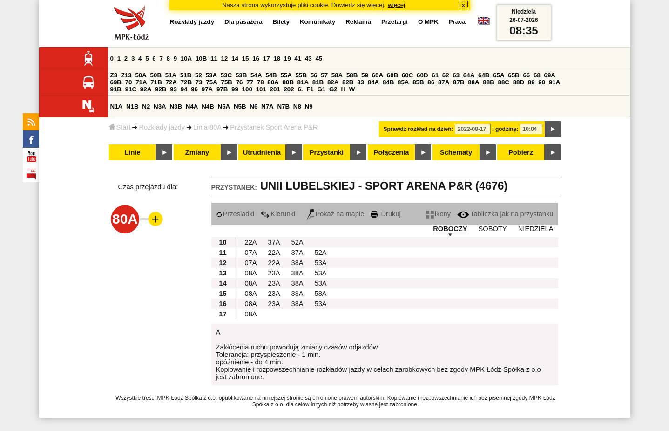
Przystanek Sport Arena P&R (274, 127)
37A (274, 242)
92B (160, 89)
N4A (192, 106)
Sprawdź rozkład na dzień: (418, 129)
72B (186, 82)
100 (247, 89)
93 (173, 89)
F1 (310, 89)
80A (272, 82)
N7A (267, 106)
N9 (309, 106)
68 (537, 75)
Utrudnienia (262, 152)
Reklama (358, 21)
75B (226, 82)
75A (211, 82)
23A (274, 273)
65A (498, 75)
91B (116, 89)
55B (301, 75)
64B (483, 75)
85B (418, 82)
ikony (438, 214)
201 (275, 89)
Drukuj (385, 214)
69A (549, 75)
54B (271, 75)
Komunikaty (317, 21)
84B (388, 82)
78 (260, 82)
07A (251, 252)
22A (251, 242)
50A (140, 75)
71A (141, 82)
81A (303, 82)
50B (156, 75)
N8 (297, 106)
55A (285, 75)
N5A (224, 106)
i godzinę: (505, 129)
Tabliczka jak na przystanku (505, 214)
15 (245, 58)
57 (324, 75)
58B (352, 75)
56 (314, 75)
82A (332, 82)
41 (297, 58)
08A (251, 273)
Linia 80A (207, 127)
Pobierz (520, 152)
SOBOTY (493, 229)
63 (456, 75)
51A (170, 75)
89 (531, 82)
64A (468, 75)
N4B (208, 106)
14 (234, 58)
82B (347, 82)
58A (337, 75)
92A (145, 89)
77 (249, 82)
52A (297, 242)
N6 (253, 106)
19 (287, 58)
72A (171, 82)
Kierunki (278, 214)
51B (185, 75)
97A (207, 89)
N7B (283, 106)
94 (184, 89)
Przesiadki (235, 214)
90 (541, 82)
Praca (457, 21)
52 (198, 75)
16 (255, 58)
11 (213, 58)
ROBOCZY (450, 229)
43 (308, 58)
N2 (146, 106)
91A (554, 82)
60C (407, 75)
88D (518, 82)
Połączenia (391, 152)
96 (194, 89)
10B (201, 58)
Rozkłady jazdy (162, 127)
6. (300, 89)
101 (261, 89)
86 (430, 82)
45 (318, 58)
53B (241, 75)
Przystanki (327, 152)
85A (403, 82)
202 (289, 89)
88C (503, 82)
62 (445, 75)
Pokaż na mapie (335, 214)
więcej (396, 4)
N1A (116, 106)
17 (266, 58)
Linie (132, 152)
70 (128, 82)
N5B (240, 106)
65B (513, 75)
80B (287, 82)
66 (526, 75)
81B (318, 82)
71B (156, 82)
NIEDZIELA (536, 229)
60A (377, 75)
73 (199, 82)
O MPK (428, 21)
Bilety (281, 21)
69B (116, 82)
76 (239, 82)
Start (120, 127)
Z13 (126, 75)
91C (130, 89)
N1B (132, 106)
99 (234, 89)
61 (435, 75)
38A (297, 263)
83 (360, 82)
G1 (321, 89)
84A (373, 82)
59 (364, 75)
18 (276, 58)
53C (226, 75)
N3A (160, 106)
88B (488, 82)
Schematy (456, 152)
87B (458, 82)
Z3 (114, 75)
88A (473, 82)
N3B (175, 106)
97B (222, 89)
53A (211, 75)
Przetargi (394, 21)
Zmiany (197, 152)
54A (256, 75)
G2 (333, 89)
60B (392, 75)
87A (443, 82)
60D (422, 75)
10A (186, 58)
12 (224, 58)
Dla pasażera (243, 21)
